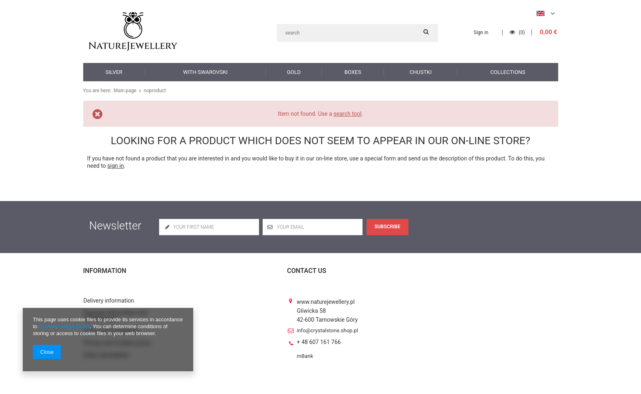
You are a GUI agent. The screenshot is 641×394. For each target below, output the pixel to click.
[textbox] (357, 33)
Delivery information (109, 294)
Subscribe (387, 226)
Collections (508, 72)
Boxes (353, 72)
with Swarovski (205, 72)
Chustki (420, 72)
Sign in (482, 32)
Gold (293, 72)
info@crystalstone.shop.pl (327, 323)
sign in (115, 165)
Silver (114, 72)
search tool (348, 113)
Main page (124, 90)
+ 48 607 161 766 (319, 335)
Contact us (306, 271)
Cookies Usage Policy (64, 326)
